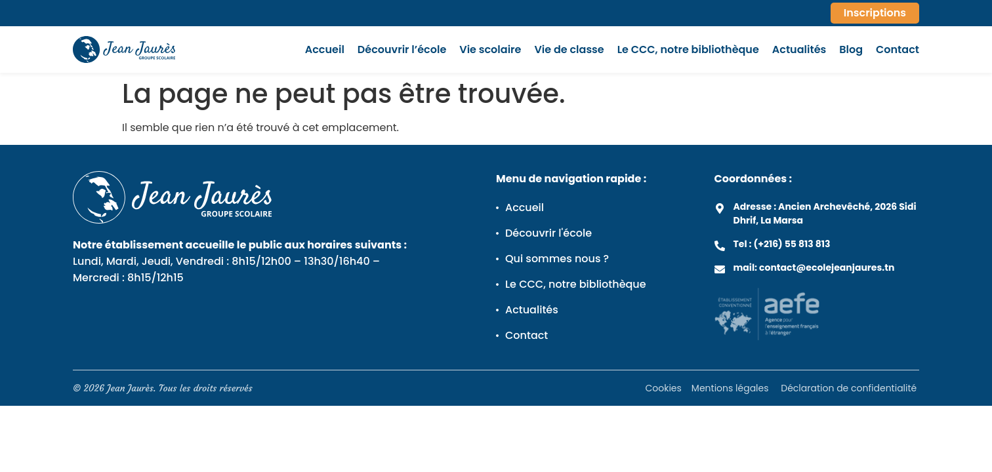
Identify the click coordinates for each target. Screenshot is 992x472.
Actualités (799, 49)
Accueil (324, 49)
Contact (897, 49)
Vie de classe (569, 49)
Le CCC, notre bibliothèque (688, 49)
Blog (851, 49)
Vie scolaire (490, 49)
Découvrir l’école (402, 49)
